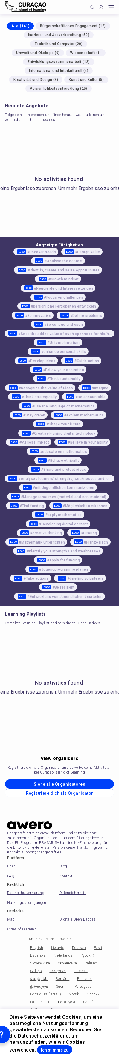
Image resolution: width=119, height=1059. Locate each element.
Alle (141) (20, 26)
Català (88, 1002)
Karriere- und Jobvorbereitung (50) (58, 35)
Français (84, 979)
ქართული (39, 986)
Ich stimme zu (54, 1050)
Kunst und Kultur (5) (86, 80)
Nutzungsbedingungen (26, 903)
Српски (93, 994)
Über (11, 866)
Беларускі (66, 1002)
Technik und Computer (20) (59, 44)
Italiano (91, 963)
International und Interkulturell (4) (58, 71)
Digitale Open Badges (78, 919)
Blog (63, 866)
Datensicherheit (73, 893)
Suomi (61, 986)
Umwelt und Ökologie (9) (38, 53)
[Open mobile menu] (111, 7)
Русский (87, 955)
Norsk (74, 994)
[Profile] (101, 7)
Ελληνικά (57, 971)
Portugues (83, 986)
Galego (36, 971)
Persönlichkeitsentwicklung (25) (58, 89)
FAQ (10, 876)
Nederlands (63, 955)
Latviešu (81, 971)
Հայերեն (39, 979)
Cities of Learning (21, 929)
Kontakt (66, 876)
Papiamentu (40, 1002)
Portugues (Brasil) (45, 994)
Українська (67, 963)
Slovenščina (40, 963)
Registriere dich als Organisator (59, 793)
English (36, 948)
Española (38, 955)
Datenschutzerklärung (25, 893)
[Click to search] (92, 7)
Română (62, 979)
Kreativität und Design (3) (35, 80)
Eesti (98, 948)
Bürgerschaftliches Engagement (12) (73, 26)
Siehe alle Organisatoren (60, 784)
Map (11, 919)
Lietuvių (57, 948)
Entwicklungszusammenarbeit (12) (58, 62)
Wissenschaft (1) (85, 53)
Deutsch (79, 948)
